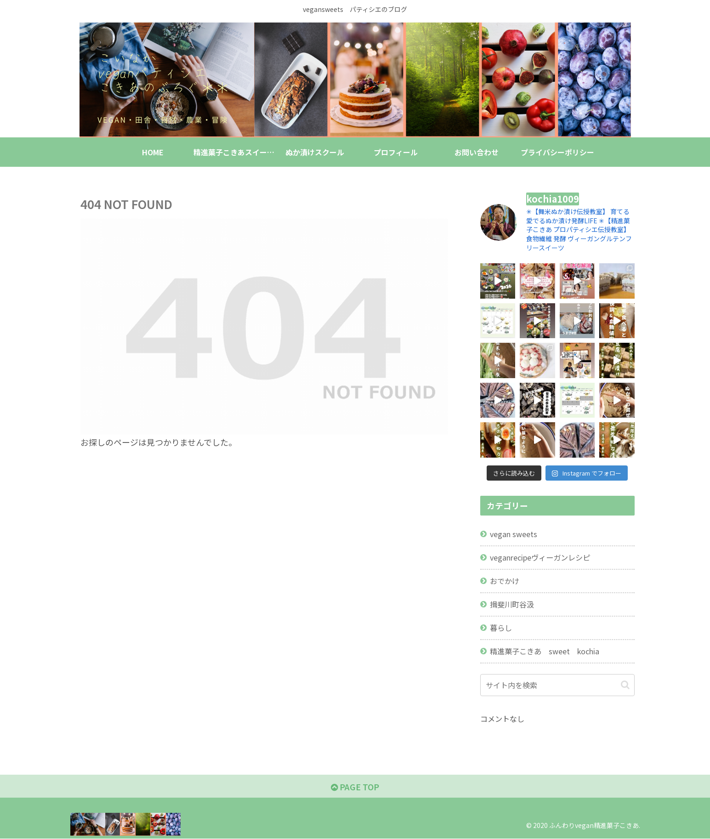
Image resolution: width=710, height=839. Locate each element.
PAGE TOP (355, 787)
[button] (625, 685)
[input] (557, 685)
